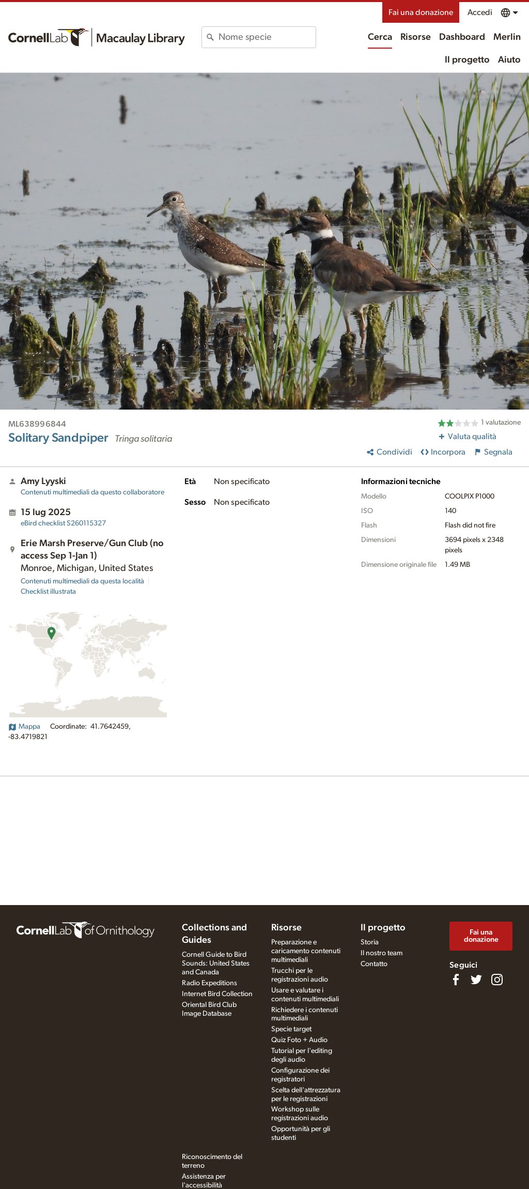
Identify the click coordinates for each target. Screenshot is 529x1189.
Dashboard (462, 37)
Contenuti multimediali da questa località (82, 581)
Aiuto (509, 60)
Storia (370, 942)
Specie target (291, 1029)
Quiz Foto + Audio (299, 1040)
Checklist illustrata (48, 591)
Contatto (374, 964)
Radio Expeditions (209, 983)
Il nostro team (381, 953)
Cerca (380, 37)
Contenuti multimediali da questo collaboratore (92, 492)
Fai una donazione (420, 12)
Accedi (480, 12)
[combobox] (267, 37)
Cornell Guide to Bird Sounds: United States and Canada (216, 963)
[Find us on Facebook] (455, 979)
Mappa (24, 726)
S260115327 (63, 523)
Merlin (507, 37)
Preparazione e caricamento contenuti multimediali (305, 951)
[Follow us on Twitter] (476, 979)
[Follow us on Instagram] (497, 979)
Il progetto (467, 60)
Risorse (415, 37)
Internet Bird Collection (217, 994)
